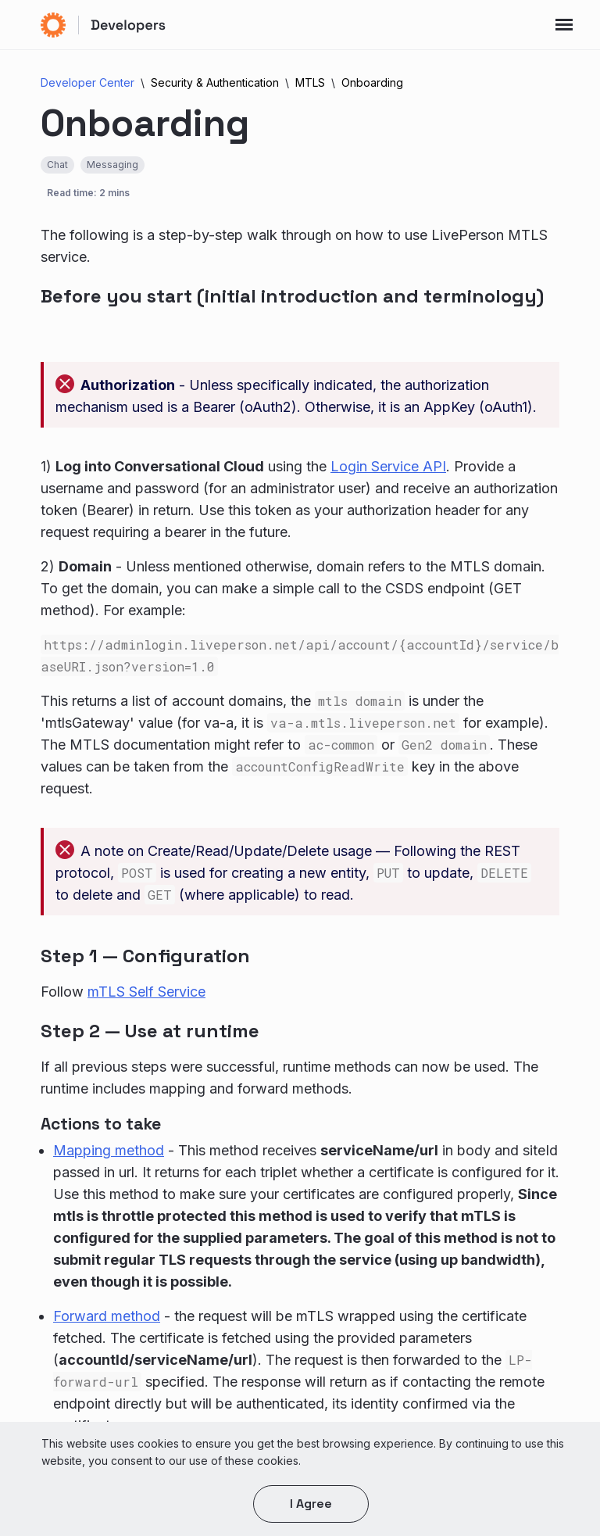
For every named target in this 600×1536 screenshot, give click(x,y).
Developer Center (87, 82)
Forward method (106, 1316)
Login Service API (388, 466)
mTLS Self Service (146, 991)
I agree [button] (311, 1503)
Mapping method (108, 1150)
